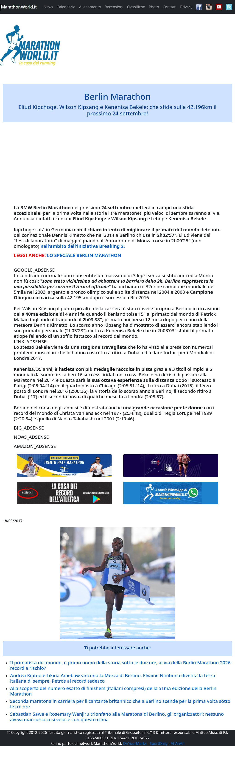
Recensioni (114, 6)
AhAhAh (178, 743)
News (48, 6)
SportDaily (159, 743)
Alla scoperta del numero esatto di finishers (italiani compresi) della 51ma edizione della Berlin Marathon (113, 691)
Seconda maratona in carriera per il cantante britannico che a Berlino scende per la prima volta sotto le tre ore (120, 704)
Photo (154, 6)
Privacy (186, 6)
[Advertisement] (147, 47)
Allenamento (90, 6)
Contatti (169, 6)
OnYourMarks (135, 743)
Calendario (66, 6)
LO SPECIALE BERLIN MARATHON (84, 255)
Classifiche (136, 6)
